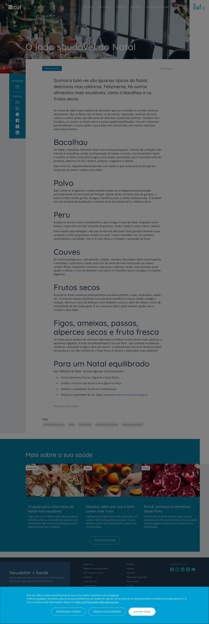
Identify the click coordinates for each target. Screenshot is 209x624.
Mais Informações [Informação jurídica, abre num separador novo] (109, 602)
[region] (104, 605)
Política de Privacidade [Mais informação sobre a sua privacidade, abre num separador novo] (86, 602)
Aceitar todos (142, 611)
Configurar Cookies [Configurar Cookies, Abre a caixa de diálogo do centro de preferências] (68, 611)
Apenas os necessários (107, 611)
